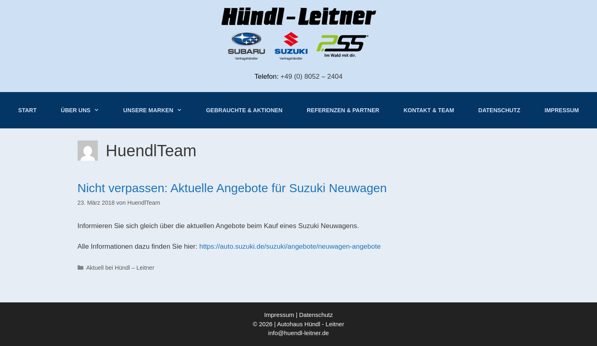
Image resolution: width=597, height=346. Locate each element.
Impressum (561, 110)
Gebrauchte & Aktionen (244, 110)
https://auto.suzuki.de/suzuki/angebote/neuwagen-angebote (290, 246)
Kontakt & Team (428, 110)
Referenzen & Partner (343, 110)
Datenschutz (499, 110)
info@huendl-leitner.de (298, 332)
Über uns (86, 110)
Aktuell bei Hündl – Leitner (120, 267)
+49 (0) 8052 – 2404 (312, 76)
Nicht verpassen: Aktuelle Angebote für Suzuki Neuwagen (232, 188)
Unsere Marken (158, 110)
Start (27, 110)
